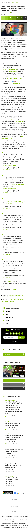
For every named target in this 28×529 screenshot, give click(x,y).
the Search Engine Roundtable (13, 527)
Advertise (14, 519)
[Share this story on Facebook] (3, 18)
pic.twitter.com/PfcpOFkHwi (14, 78)
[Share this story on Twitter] (6, 18)
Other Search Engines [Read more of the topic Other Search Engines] (10, 487)
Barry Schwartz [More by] (18, 12)
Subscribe (21, 337)
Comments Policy (14, 517)
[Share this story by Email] (21, 18)
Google (7, 14)
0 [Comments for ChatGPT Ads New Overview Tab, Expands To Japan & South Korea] (6, 496)
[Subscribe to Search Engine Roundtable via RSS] (22, 333)
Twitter (20, 141)
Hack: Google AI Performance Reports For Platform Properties (14, 462)
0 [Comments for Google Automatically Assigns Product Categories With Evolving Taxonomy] (6, 454)
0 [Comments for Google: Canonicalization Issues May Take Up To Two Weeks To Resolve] (6, 482)
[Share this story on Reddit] (10, 18)
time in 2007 (10, 281)
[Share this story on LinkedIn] (14, 18)
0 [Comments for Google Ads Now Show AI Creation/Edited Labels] (6, 440)
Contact (14, 522)
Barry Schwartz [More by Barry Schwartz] (13, 428)
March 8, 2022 (16, 83)
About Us (14, 515)
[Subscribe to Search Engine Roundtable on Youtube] (19, 333)
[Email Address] (10, 337)
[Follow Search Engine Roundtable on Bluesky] (16, 333)
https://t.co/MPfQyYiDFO (14, 202)
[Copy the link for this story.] (25, 18)
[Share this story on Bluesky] (18, 18)
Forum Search (14, 510)
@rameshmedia (13, 71)
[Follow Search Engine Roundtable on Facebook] (11, 333)
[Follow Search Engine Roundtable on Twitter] (14, 333)
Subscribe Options (14, 341)
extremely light (20, 121)
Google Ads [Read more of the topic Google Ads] (7, 432)
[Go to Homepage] (9, 2)
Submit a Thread (14, 507)
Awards (14, 512)
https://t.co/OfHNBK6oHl (10, 188)
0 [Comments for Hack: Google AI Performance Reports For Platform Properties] (6, 468)
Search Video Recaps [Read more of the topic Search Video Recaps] (10, 411)
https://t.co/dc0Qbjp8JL (10, 165)
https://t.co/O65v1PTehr (17, 184)
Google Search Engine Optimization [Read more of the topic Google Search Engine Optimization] (13, 459)
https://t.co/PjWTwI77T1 (10, 69)
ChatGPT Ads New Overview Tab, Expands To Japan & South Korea (13, 490)
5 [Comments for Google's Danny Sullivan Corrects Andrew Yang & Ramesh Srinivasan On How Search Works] (11, 12)
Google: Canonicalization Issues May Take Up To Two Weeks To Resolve (13, 476)
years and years (10, 119)
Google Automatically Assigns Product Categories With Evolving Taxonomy (14, 448)
